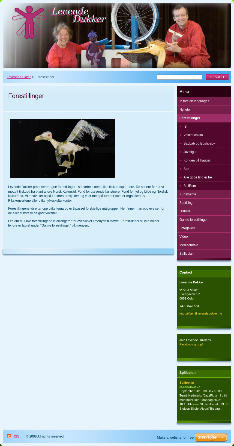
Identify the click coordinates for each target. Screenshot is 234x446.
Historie (185, 211)
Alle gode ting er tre (198, 177)
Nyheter (185, 109)
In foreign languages (194, 101)
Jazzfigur (190, 152)
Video (183, 237)
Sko (186, 169)
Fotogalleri (187, 228)
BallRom (190, 186)
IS (185, 126)
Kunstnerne (187, 194)
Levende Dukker (19, 77)
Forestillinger (189, 118)
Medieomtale (188, 245)
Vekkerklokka (193, 135)
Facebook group (190, 344)
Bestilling (186, 203)
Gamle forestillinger (193, 220)
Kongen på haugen (197, 160)
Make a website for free (175, 437)
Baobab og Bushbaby (199, 143)
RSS (16, 436)
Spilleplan (186, 254)
